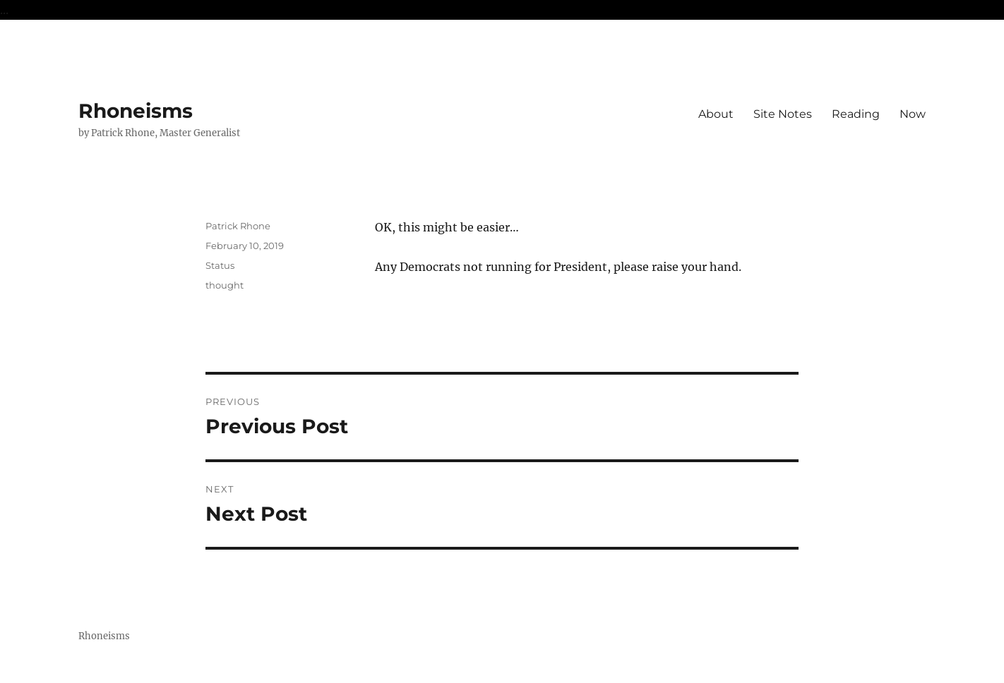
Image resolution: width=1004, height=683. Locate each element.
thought (224, 285)
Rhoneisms (135, 111)
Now (913, 114)
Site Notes (782, 114)
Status (219, 265)
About (716, 114)
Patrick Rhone (237, 225)
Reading (856, 114)
